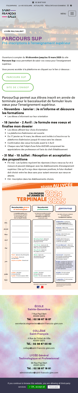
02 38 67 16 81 (40, 2)
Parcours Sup (16, 77)
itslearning (11, 5)
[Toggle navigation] (72, 13)
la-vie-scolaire (25, 5)
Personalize (53, 387)
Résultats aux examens (55, 5)
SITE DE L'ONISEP (18, 87)
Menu (63, 13)
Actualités (38, 5)
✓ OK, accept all (37, 387)
